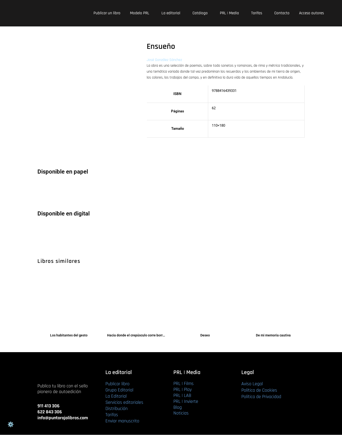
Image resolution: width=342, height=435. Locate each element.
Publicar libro (117, 384)
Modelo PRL (141, 13)
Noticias (181, 413)
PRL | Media (231, 13)
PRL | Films (183, 384)
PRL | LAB (182, 396)
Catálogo (201, 13)
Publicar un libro (106, 13)
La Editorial (116, 396)
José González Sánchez (164, 59)
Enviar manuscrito (122, 421)
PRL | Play (182, 390)
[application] (151, 13)
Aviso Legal (252, 384)
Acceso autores (311, 13)
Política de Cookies (259, 390)
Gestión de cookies (10, 424)
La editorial (172, 13)
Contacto (282, 13)
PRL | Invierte (185, 401)
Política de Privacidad (261, 397)
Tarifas (258, 13)
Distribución (116, 409)
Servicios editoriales (124, 403)
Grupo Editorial (119, 390)
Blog (177, 407)
